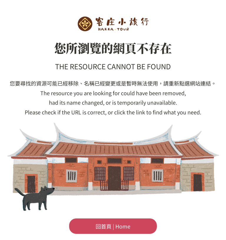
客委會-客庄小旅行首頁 (113, 24)
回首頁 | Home (113, 226)
